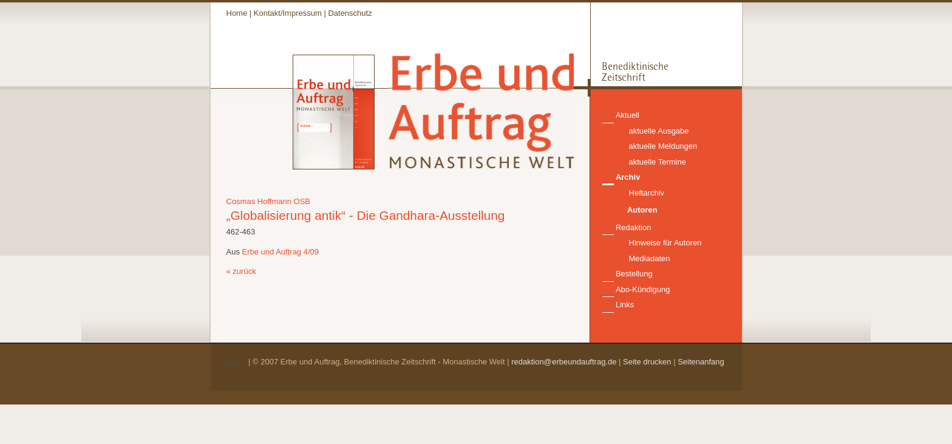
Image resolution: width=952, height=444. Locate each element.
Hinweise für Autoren (665, 242)
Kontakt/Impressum (288, 13)
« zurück (241, 271)
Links (625, 304)
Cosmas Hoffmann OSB (268, 201)
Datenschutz (350, 13)
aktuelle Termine (657, 161)
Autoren (642, 209)
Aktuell (627, 115)
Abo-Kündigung (643, 289)
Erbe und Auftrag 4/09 (280, 251)
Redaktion (633, 227)
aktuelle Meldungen (663, 146)
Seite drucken (647, 361)
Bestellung (634, 273)
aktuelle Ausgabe (659, 130)
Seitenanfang (701, 361)
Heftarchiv (647, 192)
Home (237, 13)
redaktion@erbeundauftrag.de (563, 361)
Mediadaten (649, 258)
